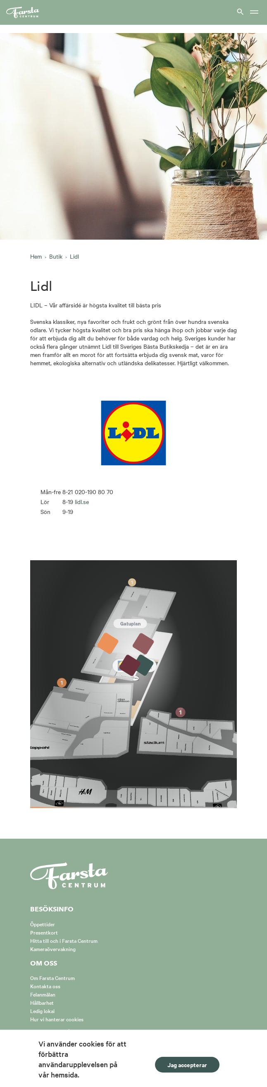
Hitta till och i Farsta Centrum (64, 940)
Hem (36, 256)
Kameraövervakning (53, 948)
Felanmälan (42, 994)
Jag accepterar (187, 1064)
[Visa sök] (239, 11)
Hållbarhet (42, 1002)
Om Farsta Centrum (52, 977)
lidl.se (82, 501)
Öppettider (42, 924)
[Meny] (254, 12)
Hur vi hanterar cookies (56, 1019)
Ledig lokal (42, 1010)
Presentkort (44, 932)
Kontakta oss (45, 985)
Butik (55, 256)
